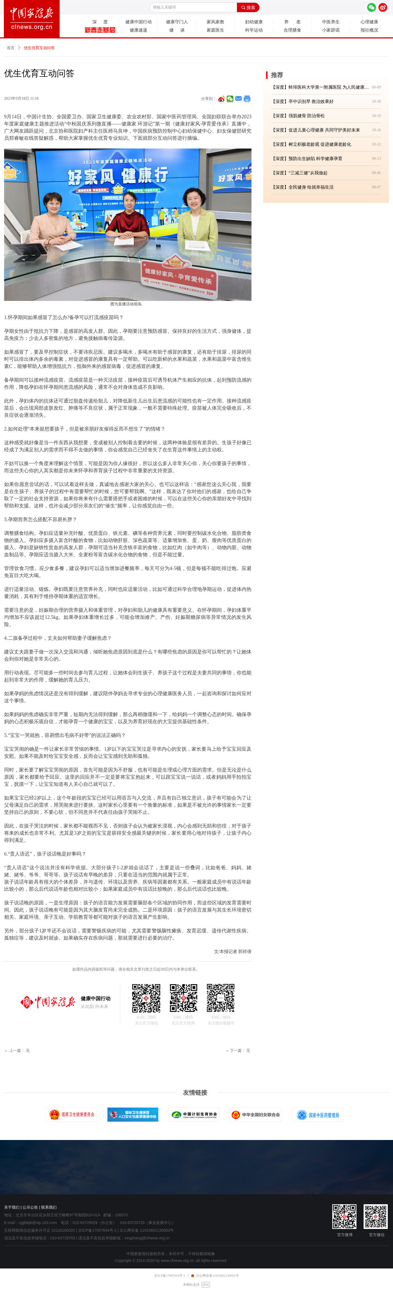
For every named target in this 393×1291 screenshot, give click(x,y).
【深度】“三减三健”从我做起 (299, 173)
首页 (11, 48)
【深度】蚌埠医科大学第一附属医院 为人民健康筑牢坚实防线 (320, 87)
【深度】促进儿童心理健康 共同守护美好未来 (315, 130)
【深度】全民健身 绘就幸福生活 (302, 187)
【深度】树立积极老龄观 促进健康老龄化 (311, 144)
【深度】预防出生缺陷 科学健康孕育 (306, 158)
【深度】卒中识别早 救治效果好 (302, 101)
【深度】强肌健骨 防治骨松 (298, 115)
